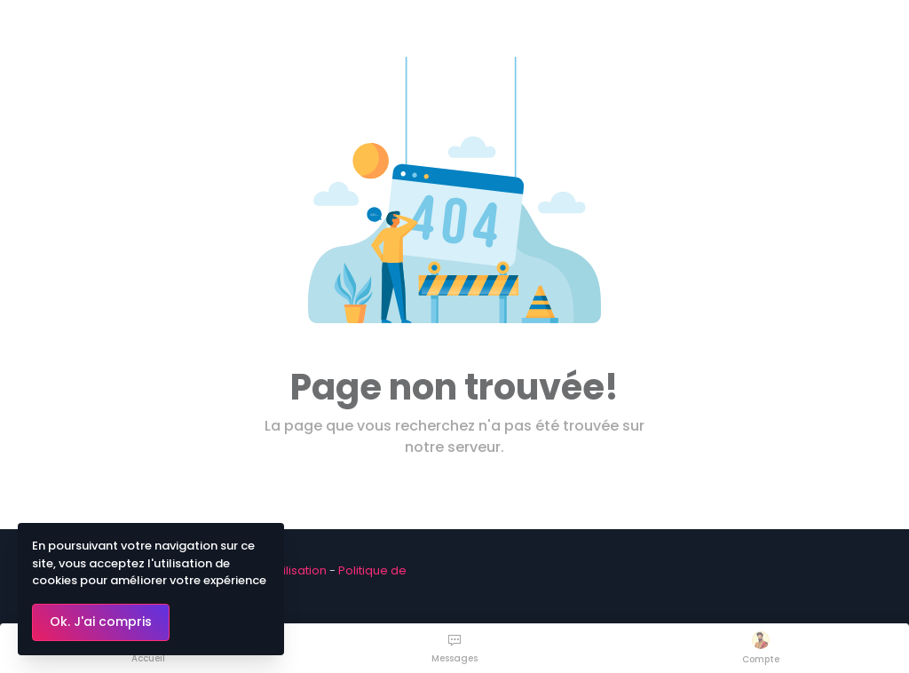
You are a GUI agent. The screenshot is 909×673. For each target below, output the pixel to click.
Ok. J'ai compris (101, 621)
